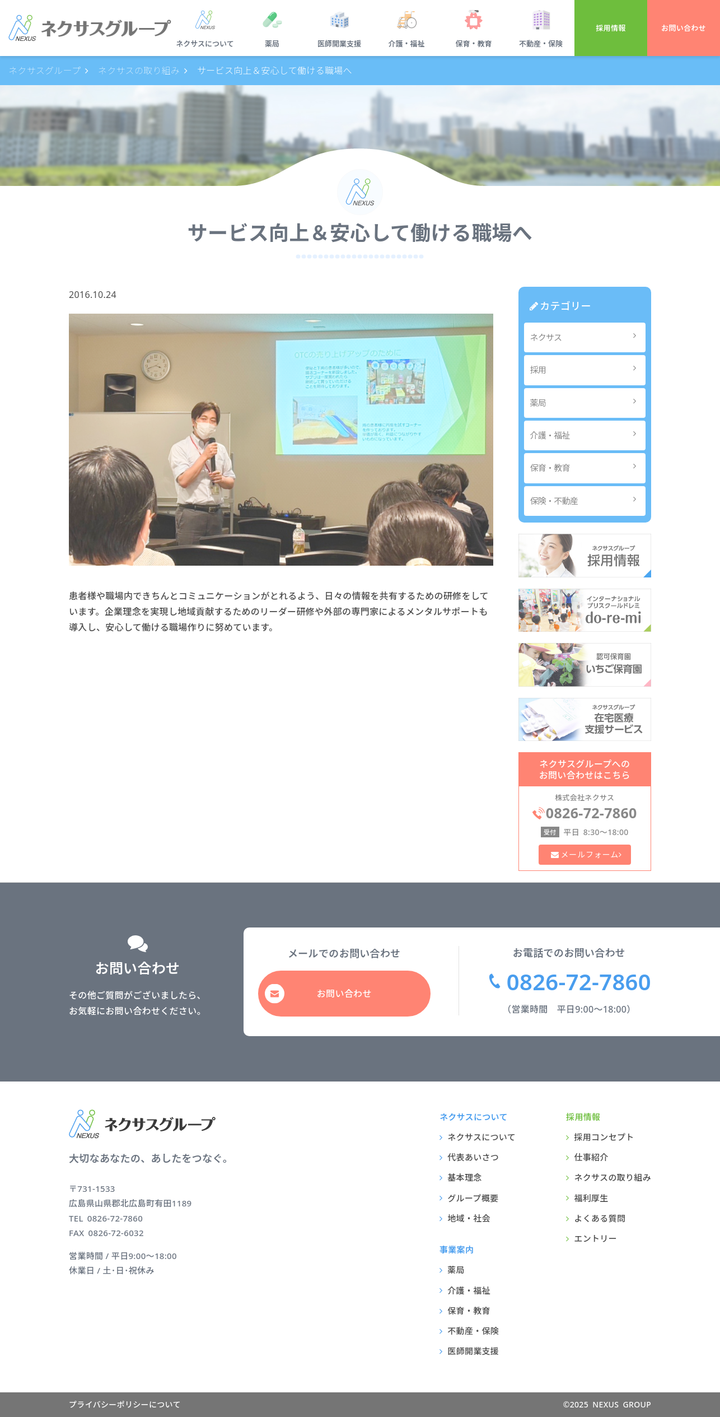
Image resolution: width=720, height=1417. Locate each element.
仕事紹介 (591, 1157)
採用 (586, 369)
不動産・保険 (541, 44)
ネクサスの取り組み (612, 1177)
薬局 (272, 44)
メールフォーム (589, 854)
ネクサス (586, 337)
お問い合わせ (683, 28)
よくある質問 (599, 1218)
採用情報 (610, 28)
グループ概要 (472, 1198)
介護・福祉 (406, 44)
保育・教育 (473, 44)
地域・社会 (468, 1218)
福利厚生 (591, 1198)
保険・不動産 (586, 500)
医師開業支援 (339, 44)
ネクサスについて (204, 44)
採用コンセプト (604, 1137)
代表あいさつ (473, 1157)
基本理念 (464, 1177)
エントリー (595, 1238)
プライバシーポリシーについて (125, 1404)
